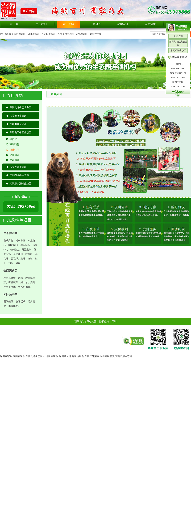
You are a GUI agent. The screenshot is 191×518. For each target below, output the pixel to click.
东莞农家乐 (81, 33)
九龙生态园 (33, 33)
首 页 (14, 24)
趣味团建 (12, 155)
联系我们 (79, 321)
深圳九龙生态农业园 (18, 107)
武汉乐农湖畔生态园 (18, 183)
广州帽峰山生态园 (17, 175)
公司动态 (95, 24)
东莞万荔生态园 (16, 167)
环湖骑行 (12, 144)
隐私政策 (104, 321)
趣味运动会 (95, 33)
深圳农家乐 (19, 33)
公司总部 (178, 36)
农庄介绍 (68, 24)
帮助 (114, 321)
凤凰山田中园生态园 (18, 132)
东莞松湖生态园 (66, 33)
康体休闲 (12, 149)
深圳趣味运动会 (16, 124)
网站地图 (92, 321)
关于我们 (41, 24)
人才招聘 (150, 24)
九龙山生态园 (48, 33)
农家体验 (12, 160)
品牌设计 (122, 24)
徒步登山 (12, 139)
